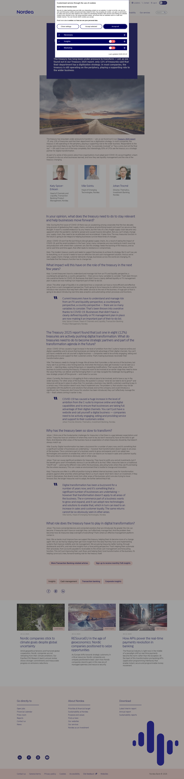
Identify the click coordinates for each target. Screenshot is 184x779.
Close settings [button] (66, 26)
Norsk (64, 7)
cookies (70, 20)
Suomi (75, 7)
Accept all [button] (115, 26)
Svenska (69, 7)
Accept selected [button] (91, 26)
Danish (59, 7)
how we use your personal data (87, 20)
